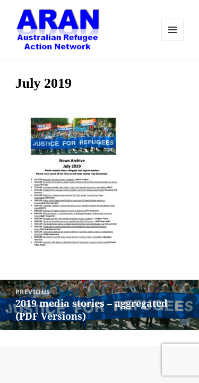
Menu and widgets (172, 30)
